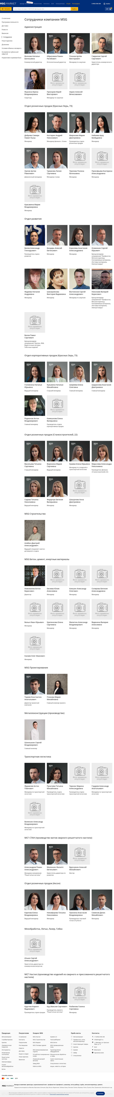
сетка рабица (75, 1084)
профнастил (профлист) (55, 1084)
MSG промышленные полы (56, 1046)
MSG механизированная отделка (40, 1050)
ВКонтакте (96, 1050)
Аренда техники (25, 3)
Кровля (74, 1050)
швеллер (67, 1084)
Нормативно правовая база (11, 58)
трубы (82, 1084)
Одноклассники (98, 1053)
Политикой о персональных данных (59, 1094)
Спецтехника (76, 1055)
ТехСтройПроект (55, 1039)
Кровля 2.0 (53, 1037)
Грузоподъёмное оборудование (55, 1050)
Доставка (5, 26)
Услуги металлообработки (7, 1065)
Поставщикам (23, 1045)
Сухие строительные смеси (56, 1059)
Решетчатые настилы (5, 1058)
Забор (74, 1053)
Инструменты (6, 1050)
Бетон (3, 1069)
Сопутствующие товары (79, 1044)
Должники (5, 44)
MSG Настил (36, 1037)
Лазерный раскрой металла (39, 1059)
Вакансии (5, 33)
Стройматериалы (7, 1039)
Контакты (47, 3)
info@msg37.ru (97, 1039)
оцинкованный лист (40, 1084)
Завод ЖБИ (36, 1063)
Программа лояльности (10, 22)
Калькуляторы (60, 3)
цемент (100, 1084)
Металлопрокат (6, 1037)
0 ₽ (107, 9)
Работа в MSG (37, 1066)
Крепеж (4, 1042)
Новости (5, 30)
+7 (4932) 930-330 (98, 1037)
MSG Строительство (39, 1039)
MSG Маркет (37, 1042)
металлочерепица (91, 1084)
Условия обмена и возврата (11, 48)
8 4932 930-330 (96, 3)
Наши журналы (7, 41)
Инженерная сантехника (6, 1053)
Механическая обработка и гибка (58, 1055)
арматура (30, 1084)
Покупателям (38, 3)
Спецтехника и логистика (58, 1063)
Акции (68, 3)
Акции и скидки (23, 1054)
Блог (52, 3)
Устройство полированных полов (41, 1055)
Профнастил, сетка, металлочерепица (78, 1040)
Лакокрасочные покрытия (6, 1046)
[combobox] (45, 9)
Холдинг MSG (38, 1033)
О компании (6, 18)
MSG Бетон (53, 1042)
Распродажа (76, 3)
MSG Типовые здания (39, 1045)
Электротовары (6, 1062)
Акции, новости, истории (58, 1066)
